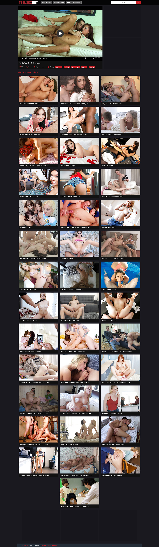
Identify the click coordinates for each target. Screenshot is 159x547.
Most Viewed (59, 2)
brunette (75, 67)
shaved (58, 67)
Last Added (46, 2)
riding (67, 67)
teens (92, 67)
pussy (84, 67)
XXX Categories (73, 2)
